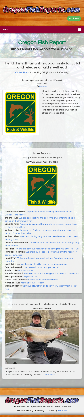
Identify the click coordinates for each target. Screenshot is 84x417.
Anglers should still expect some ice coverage (44, 264)
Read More (49, 375)
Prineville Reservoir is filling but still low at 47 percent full (51, 273)
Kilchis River (22, 72)
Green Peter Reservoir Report (43, 280)
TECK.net (62, 410)
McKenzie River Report (32, 283)
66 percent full (30, 277)
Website (43, 86)
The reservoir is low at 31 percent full (41, 267)
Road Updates (25, 270)
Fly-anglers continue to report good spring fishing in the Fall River (47, 249)
